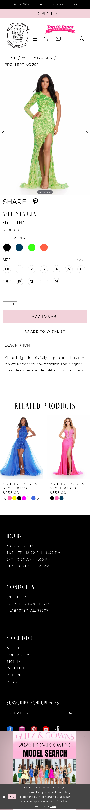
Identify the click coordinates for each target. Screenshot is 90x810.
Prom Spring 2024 (22, 64)
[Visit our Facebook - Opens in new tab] (10, 730)
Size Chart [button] (78, 260)
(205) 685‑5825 (20, 597)
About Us (16, 648)
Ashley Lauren (37, 58)
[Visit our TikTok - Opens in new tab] (57, 730)
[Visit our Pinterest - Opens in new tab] (34, 730)
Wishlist (16, 669)
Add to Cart (45, 316)
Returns (15, 675)
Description (17, 346)
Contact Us (18, 655)
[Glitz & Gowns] (18, 35)
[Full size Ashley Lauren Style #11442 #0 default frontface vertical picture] (45, 132)
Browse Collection (61, 4)
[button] (35, 38)
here (53, 806)
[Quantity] (10, 304)
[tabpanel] (45, 132)
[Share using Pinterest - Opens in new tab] (35, 201)
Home (10, 58)
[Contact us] (45, 13)
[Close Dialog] (4, 797)
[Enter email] (40, 714)
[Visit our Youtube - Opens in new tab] (46, 730)
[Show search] (82, 38)
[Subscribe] (71, 714)
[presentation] (21, 447)
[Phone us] (47, 38)
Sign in (14, 662)
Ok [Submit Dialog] (12, 797)
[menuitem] (35, 38)
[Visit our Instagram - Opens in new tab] (22, 730)
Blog (12, 682)
